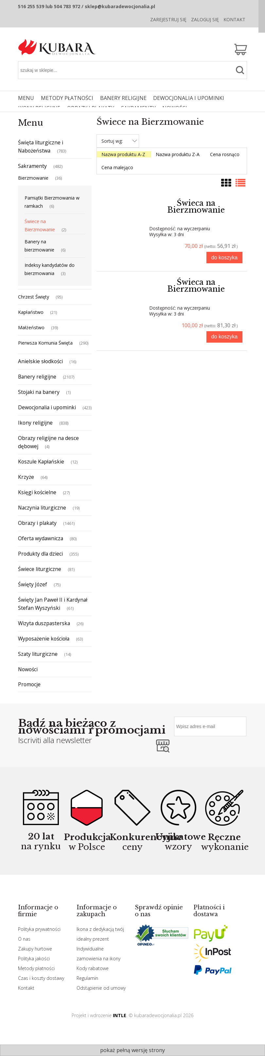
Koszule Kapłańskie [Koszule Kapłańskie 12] (41, 461)
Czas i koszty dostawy (41, 978)
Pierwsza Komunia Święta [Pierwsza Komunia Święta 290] (45, 343)
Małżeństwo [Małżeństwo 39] (31, 327)
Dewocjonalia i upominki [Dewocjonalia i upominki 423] (47, 407)
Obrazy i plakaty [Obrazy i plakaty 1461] (37, 523)
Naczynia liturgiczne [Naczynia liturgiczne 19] (42, 507)
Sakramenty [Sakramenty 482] (32, 166)
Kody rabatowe (93, 968)
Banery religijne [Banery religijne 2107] (37, 376)
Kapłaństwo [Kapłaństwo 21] (31, 312)
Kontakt (234, 19)
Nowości (28, 669)
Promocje (29, 684)
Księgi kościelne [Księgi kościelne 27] (37, 492)
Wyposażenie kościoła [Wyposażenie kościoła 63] (43, 638)
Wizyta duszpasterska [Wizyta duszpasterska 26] (44, 623)
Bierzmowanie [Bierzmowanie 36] (33, 178)
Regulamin (87, 978)
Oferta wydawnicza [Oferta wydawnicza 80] (40, 538)
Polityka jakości (34, 958)
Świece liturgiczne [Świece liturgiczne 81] (39, 569)
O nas (24, 939)
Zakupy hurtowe (35, 949)
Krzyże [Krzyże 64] (26, 476)
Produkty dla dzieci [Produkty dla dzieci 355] (40, 553)
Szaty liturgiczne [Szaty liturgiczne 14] (38, 654)
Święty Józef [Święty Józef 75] (32, 584)
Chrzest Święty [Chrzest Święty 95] (33, 297)
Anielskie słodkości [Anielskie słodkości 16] (40, 361)
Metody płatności (36, 968)
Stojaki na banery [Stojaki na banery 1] (39, 392)
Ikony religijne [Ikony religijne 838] (35, 422)
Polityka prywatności (39, 929)
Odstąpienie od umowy (101, 988)
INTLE (119, 1015)
